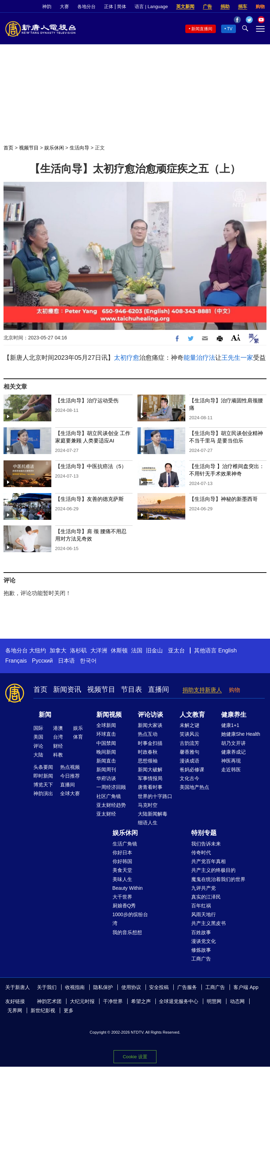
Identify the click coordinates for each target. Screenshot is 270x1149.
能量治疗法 (199, 357)
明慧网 (214, 1001)
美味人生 (122, 879)
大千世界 (122, 897)
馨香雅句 (189, 752)
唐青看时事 (150, 787)
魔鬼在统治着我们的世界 (218, 879)
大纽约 (37, 650)
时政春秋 (148, 752)
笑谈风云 (189, 734)
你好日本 (122, 852)
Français (16, 661)
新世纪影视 (43, 1010)
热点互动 (148, 734)
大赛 (64, 6)
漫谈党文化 (203, 941)
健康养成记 (233, 752)
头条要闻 (43, 767)
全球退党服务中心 (178, 1001)
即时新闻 (43, 776)
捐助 (225, 6)
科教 (58, 755)
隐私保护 (103, 987)
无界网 (14, 1010)
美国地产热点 (194, 787)
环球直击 (106, 734)
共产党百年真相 (208, 861)
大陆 (38, 755)
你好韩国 (122, 861)
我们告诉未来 (206, 844)
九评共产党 (203, 888)
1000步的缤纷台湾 (130, 919)
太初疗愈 (126, 357)
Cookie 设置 (135, 1056)
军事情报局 (150, 778)
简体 (121, 6)
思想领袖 (148, 761)
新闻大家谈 (150, 725)
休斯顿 (119, 650)
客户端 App (245, 987)
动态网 (237, 1001)
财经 (58, 746)
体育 (78, 737)
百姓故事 (201, 932)
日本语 (66, 661)
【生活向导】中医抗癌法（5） (91, 466)
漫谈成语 (189, 761)
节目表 (131, 689)
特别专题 (204, 832)
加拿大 (58, 650)
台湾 (58, 737)
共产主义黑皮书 (208, 923)
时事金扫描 (150, 743)
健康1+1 (230, 725)
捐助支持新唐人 (202, 690)
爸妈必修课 (192, 769)
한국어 (88, 661)
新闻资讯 (67, 689)
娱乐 (78, 728)
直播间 (158, 689)
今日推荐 (70, 776)
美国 (38, 737)
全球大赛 (70, 793)
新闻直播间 (201, 28)
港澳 (58, 728)
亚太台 (176, 650)
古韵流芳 (189, 743)
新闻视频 (109, 714)
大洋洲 (98, 650)
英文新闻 (185, 6)
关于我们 (47, 987)
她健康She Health (240, 734)
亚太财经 (106, 814)
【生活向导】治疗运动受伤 (86, 400)
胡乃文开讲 (233, 743)
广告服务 (187, 987)
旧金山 (154, 650)
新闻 (45, 714)
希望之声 (141, 1001)
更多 (68, 1010)
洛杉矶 (78, 650)
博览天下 (43, 784)
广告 (207, 6)
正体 (108, 6)
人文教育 (192, 714)
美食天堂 (122, 870)
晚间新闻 (106, 752)
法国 (136, 650)
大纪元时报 (82, 1001)
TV (229, 28)
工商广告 (201, 959)
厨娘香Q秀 (124, 905)
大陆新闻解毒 (152, 814)
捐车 (242, 6)
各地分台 (86, 6)
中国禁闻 (106, 743)
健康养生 (233, 714)
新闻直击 (106, 761)
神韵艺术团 (49, 1001)
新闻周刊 (106, 769)
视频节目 (29, 148)
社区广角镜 (108, 796)
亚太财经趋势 (111, 805)
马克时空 (148, 805)
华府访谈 (106, 778)
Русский (42, 661)
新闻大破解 (150, 769)
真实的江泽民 (206, 897)
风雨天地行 (203, 914)
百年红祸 (201, 905)
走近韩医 (231, 769)
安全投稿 (159, 987)
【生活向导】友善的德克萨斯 (89, 499)
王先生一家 (237, 357)
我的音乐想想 (127, 932)
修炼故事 (201, 950)
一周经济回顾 (111, 787)
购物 (260, 6)
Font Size (236, 337)
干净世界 (113, 1001)
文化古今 (189, 778)
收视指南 (75, 987)
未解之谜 (189, 725)
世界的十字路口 (155, 796)
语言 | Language (151, 6)
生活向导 (79, 148)
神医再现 (231, 761)
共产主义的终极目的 (213, 870)
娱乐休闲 (54, 148)
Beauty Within (127, 888)
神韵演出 (43, 793)
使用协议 (131, 987)
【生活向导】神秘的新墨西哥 (223, 499)
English (227, 650)
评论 (38, 746)
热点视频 (70, 767)
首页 (8, 148)
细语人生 (148, 822)
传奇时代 (201, 852)
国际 (38, 728)
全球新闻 (106, 725)
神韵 (46, 6)
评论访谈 (150, 714)
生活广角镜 (124, 844)
